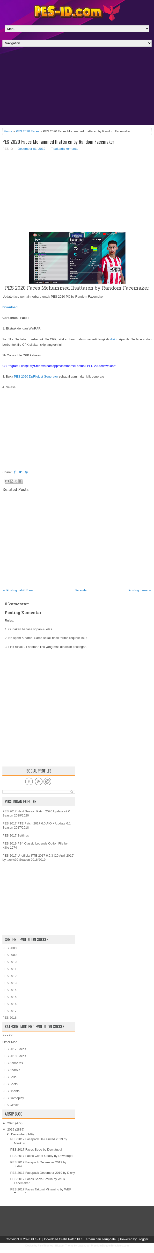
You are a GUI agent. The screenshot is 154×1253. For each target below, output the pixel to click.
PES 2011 (9, 969)
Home (8, 131)
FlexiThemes (45, 1245)
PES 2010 (9, 962)
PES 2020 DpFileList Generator (36, 376)
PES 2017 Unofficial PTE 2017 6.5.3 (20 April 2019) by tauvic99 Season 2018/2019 (38, 857)
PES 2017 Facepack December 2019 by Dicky (42, 1172)
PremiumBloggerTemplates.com (110, 1245)
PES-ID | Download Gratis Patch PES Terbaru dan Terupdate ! (74, 1239)
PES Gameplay (13, 1098)
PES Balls (9, 1077)
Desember (18, 1134)
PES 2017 (9, 1011)
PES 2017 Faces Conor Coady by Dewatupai (41, 1156)
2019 (10, 1129)
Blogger (143, 1239)
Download (9, 307)
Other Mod (9, 1042)
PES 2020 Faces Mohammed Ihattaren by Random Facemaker (58, 141)
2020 (10, 1123)
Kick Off (7, 1035)
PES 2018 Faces (14, 1056)
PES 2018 (9, 1017)
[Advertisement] (77, 87)
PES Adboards (12, 1063)
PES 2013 (9, 983)
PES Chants (11, 1091)
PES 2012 (9, 976)
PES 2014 (9, 990)
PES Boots (10, 1084)
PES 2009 (9, 955)
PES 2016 (9, 1004)
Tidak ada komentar (65, 148)
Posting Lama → (140, 590)
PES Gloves (10, 1105)
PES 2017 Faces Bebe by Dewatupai (36, 1149)
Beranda (81, 590)
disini (113, 339)
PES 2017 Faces (14, 1049)
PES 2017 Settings (15, 835)
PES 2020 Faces (27, 131)
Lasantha (83, 1245)
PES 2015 (9, 997)
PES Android (11, 1070)
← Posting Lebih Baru (17, 590)
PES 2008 (9, 948)
